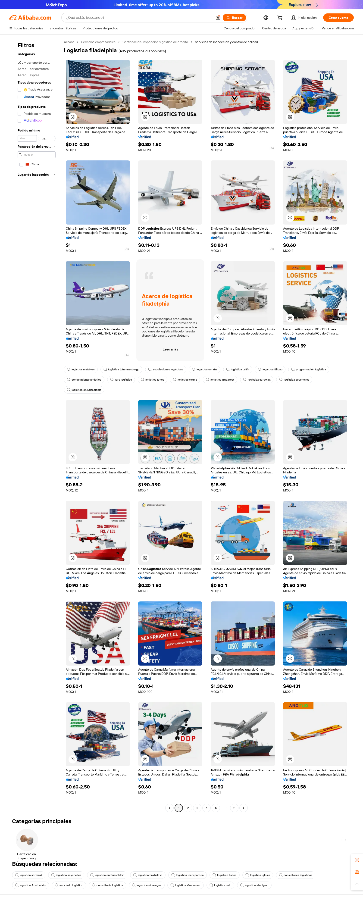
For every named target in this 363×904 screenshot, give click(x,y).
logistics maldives (81, 369)
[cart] (280, 18)
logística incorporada (187, 875)
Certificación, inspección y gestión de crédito (155, 42)
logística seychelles (294, 380)
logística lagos (152, 380)
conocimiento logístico (84, 380)
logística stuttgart (254, 885)
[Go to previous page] (169, 808)
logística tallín (237, 369)
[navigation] (35, 425)
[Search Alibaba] (139, 17)
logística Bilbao (270, 369)
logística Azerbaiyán (30, 885)
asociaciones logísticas (165, 369)
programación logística (308, 369)
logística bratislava (148, 875)
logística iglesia (257, 875)
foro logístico (121, 380)
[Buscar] (234, 17)
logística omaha (204, 369)
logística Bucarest (220, 380)
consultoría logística (107, 885)
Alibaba (69, 42)
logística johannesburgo (121, 369)
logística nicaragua (147, 885)
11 (234, 808)
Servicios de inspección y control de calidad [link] (226, 42)
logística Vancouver (185, 885)
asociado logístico (69, 885)
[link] (357, 860)
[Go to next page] (243, 808)
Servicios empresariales (98, 42)
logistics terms (185, 380)
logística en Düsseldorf (84, 390)
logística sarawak (256, 380)
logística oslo (220, 885)
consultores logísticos (295, 875)
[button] (218, 17)
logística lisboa (225, 875)
